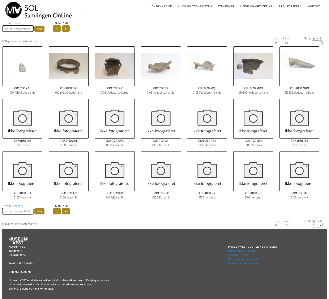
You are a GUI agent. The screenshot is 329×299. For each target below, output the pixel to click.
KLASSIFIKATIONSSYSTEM (195, 6)
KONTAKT (313, 6)
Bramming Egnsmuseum (243, 259)
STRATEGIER (226, 6)
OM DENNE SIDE (161, 6)
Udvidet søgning (13, 23)
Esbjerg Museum (238, 255)
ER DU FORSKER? (290, 6)
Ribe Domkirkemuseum (243, 263)
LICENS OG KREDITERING (256, 6)
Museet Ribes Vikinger (242, 250)
